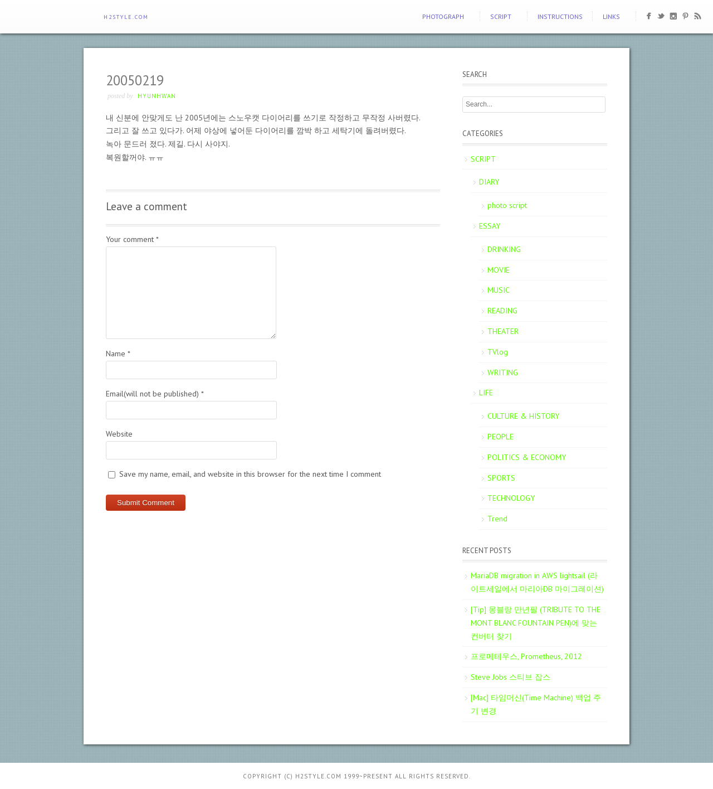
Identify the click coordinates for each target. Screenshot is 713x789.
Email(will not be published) (155, 394)
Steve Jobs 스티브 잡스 (510, 677)
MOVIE (498, 270)
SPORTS (501, 478)
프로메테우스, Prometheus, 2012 (526, 656)
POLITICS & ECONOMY (526, 457)
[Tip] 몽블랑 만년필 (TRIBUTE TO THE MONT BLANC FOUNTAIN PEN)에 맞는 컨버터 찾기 (535, 622)
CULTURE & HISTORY (523, 416)
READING (502, 311)
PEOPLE (500, 437)
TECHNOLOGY (511, 498)
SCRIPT (500, 16)
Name (118, 353)
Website (119, 434)
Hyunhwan (157, 96)
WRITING (502, 372)
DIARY (489, 182)
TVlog (497, 352)
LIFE (486, 393)
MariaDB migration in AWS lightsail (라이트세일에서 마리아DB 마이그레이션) (537, 582)
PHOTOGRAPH (443, 16)
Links (611, 16)
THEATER (503, 331)
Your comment (132, 239)
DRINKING (504, 249)
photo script (507, 205)
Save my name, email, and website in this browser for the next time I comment (250, 474)
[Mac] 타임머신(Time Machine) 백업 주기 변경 (536, 704)
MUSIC (498, 290)
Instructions (560, 16)
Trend (497, 519)
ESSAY (489, 226)
